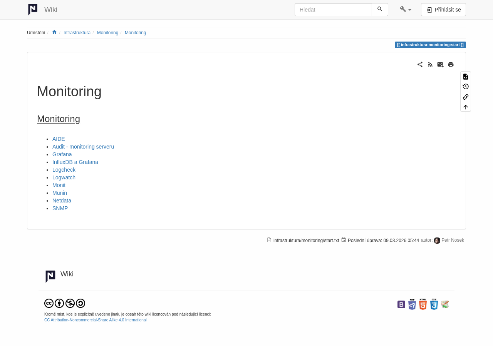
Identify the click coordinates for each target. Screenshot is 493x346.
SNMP (60, 208)
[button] (406, 9)
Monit (58, 185)
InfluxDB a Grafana (75, 162)
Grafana (62, 154)
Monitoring (108, 32)
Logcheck (63, 170)
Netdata (61, 200)
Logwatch (63, 177)
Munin (59, 193)
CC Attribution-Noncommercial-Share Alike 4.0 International (95, 320)
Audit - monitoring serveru (83, 147)
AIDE (58, 139)
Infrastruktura (77, 32)
